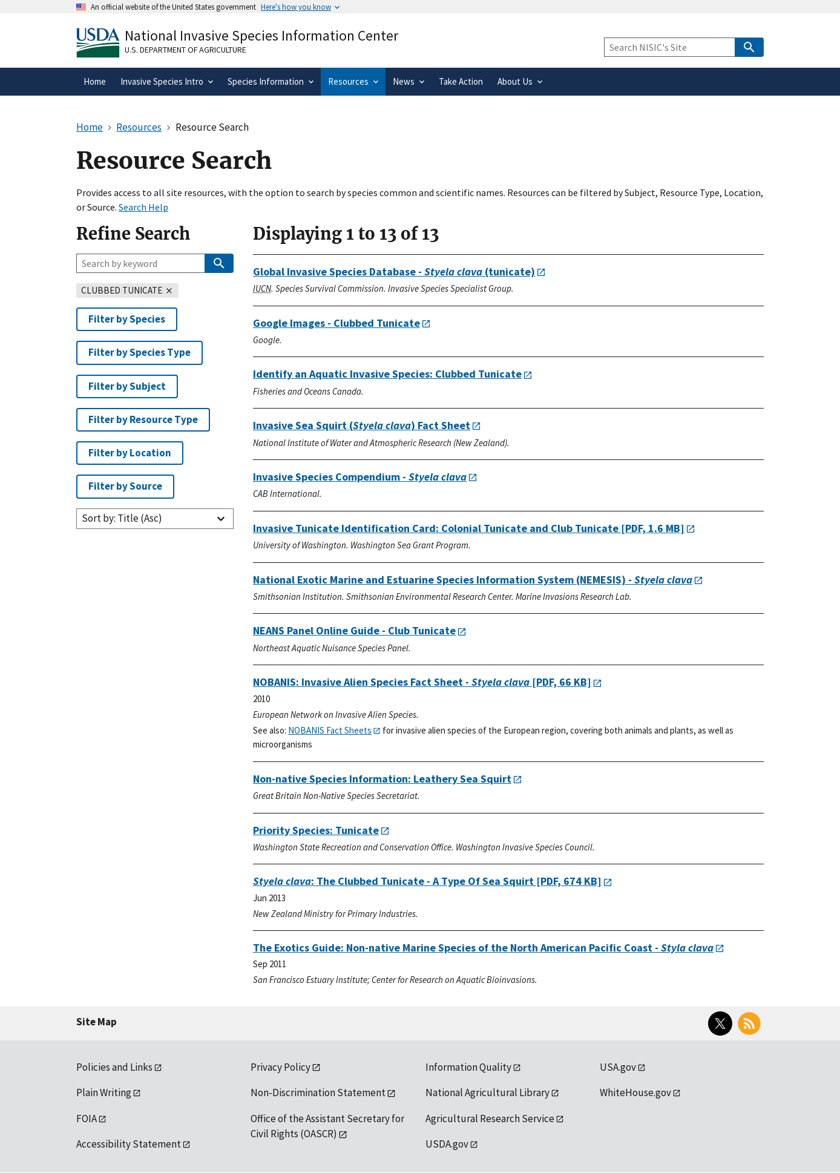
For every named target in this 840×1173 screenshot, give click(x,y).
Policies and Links (114, 1067)
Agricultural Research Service (489, 1118)
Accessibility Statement (128, 1144)
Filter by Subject (127, 386)
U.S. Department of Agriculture (185, 49)
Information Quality (468, 1067)
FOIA (86, 1118)
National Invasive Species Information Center (261, 35)
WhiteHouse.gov (635, 1092)
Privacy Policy (280, 1067)
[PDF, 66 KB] (422, 682)
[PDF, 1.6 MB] (468, 528)
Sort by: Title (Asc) (122, 518)
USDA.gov (446, 1144)
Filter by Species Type (139, 352)
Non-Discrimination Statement (318, 1092)
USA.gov (618, 1067)
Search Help (143, 207)
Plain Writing (103, 1092)
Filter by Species (126, 319)
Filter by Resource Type (143, 419)
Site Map (96, 1021)
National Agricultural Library (487, 1092)
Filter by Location (129, 452)
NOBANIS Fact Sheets (330, 730)
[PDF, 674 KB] (427, 881)
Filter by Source (125, 486)
